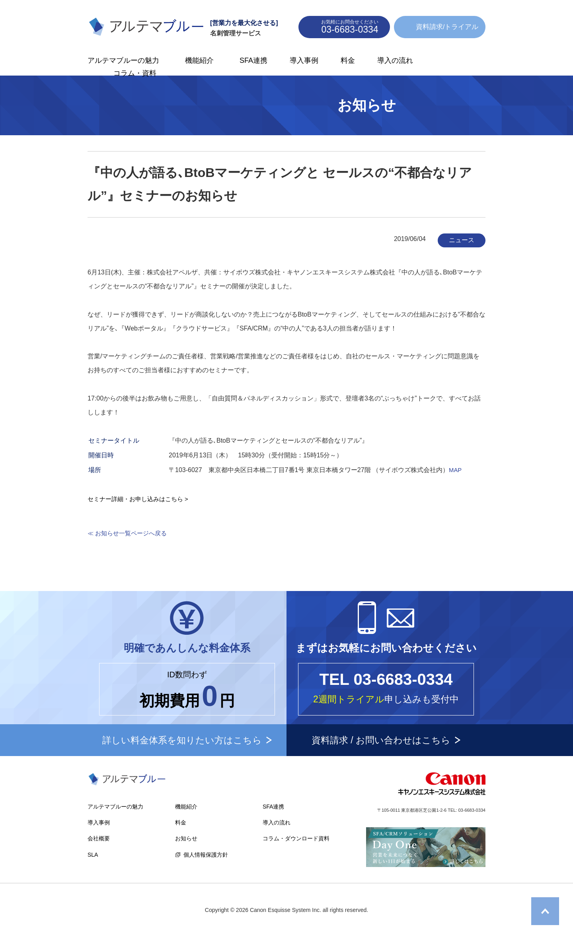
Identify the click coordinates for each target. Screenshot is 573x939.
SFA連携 (253, 60)
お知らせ (186, 838)
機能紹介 (199, 60)
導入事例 (304, 60)
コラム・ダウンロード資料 (296, 838)
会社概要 (99, 838)
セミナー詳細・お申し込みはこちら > (141, 499)
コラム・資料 (135, 73)
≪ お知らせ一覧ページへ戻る (130, 533)
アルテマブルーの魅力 (123, 60)
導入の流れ (395, 60)
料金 (348, 60)
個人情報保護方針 (205, 855)
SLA (93, 855)
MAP (456, 470)
